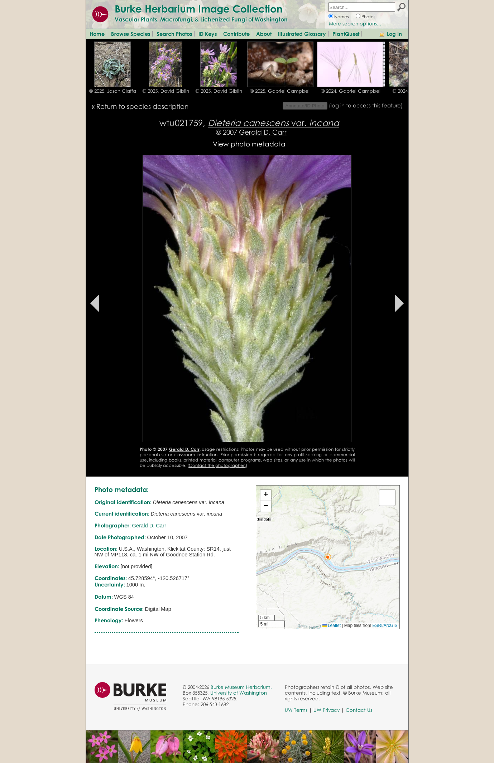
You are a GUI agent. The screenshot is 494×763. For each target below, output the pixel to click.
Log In (394, 33)
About (264, 33)
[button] (328, 557)
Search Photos (174, 33)
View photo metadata (249, 144)
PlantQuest (345, 33)
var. (273, 122)
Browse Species (130, 33)
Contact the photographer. (217, 465)
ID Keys (207, 33)
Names (341, 16)
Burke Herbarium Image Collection (199, 9)
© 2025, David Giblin (166, 91)
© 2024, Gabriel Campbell (351, 91)
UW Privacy (326, 710)
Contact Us (359, 710)
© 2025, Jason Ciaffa (112, 91)
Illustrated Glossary (302, 33)
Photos (368, 16)
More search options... (355, 23)
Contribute (236, 33)
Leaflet (331, 625)
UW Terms (296, 710)
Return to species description (142, 106)
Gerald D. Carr (263, 132)
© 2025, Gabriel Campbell (280, 91)
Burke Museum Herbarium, (241, 687)
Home (97, 33)
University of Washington (238, 693)
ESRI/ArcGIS (384, 625)
